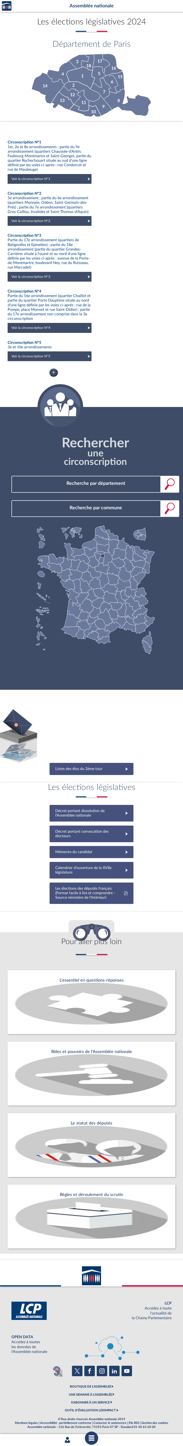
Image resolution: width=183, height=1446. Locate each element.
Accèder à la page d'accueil (6, 6)
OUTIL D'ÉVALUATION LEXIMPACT (90, 1410)
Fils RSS (134, 1423)
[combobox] (95, 483)
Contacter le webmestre (110, 1423)
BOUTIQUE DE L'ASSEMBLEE (90, 1386)
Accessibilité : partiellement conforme (65, 1423)
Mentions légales (26, 1423)
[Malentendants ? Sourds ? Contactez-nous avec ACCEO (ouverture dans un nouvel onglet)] (56, 1371)
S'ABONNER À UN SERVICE (90, 1402)
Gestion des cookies (154, 1423)
